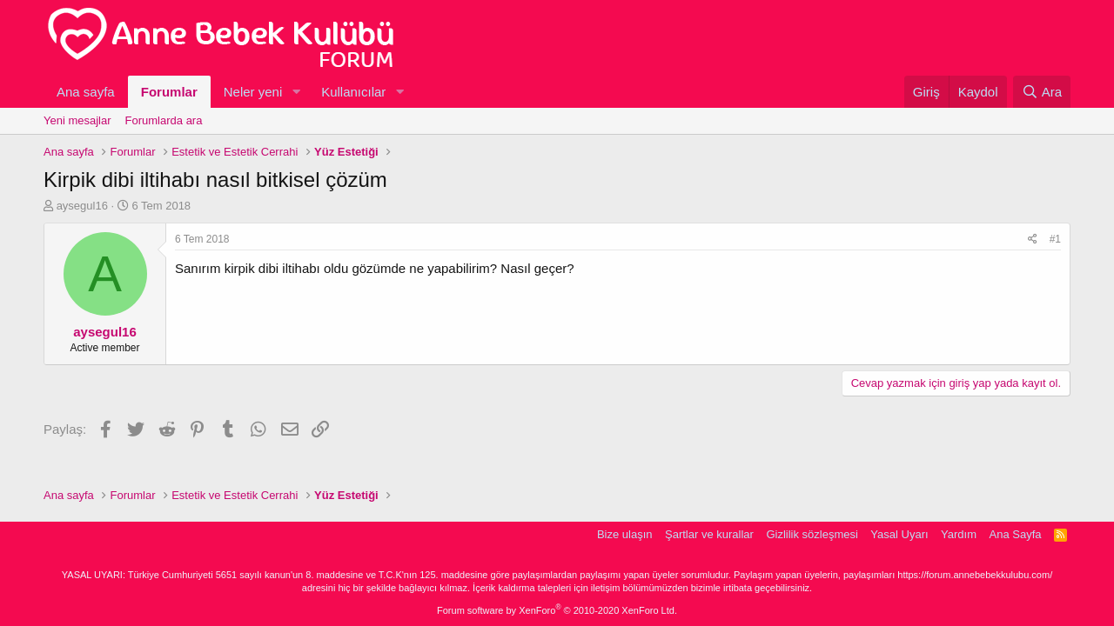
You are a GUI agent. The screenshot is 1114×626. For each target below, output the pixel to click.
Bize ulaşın (625, 534)
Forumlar (169, 91)
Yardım (958, 534)
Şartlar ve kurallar (709, 534)
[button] (296, 92)
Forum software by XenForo (557, 610)
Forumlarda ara (164, 120)
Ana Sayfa (1016, 534)
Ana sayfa (86, 91)
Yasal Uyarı (899, 534)
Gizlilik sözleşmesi (811, 534)
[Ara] (1041, 92)
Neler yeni (253, 91)
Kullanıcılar (353, 91)
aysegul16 (82, 205)
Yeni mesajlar (77, 120)
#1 (1055, 239)
